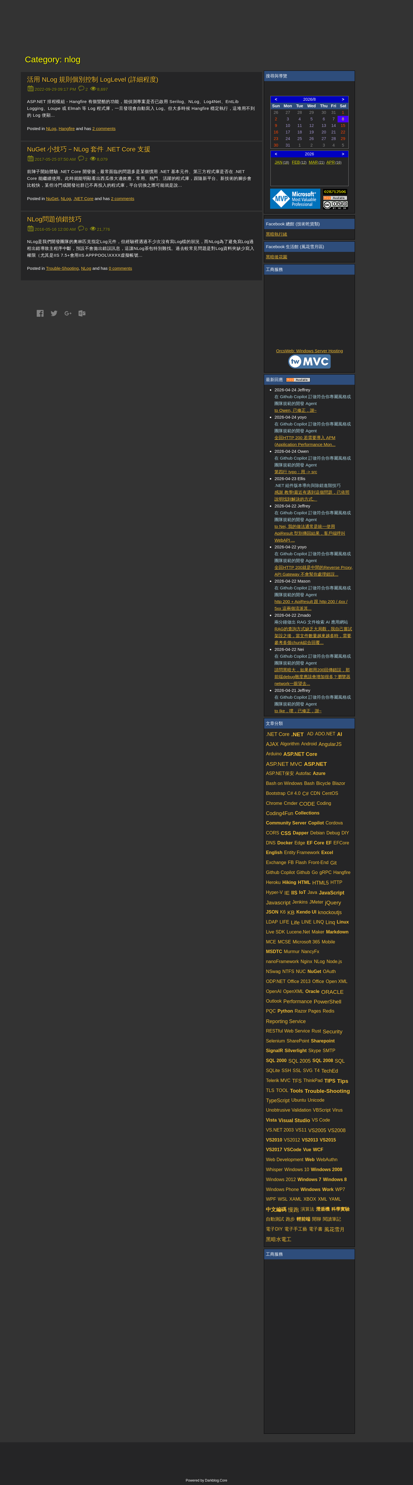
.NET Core (83, 198)
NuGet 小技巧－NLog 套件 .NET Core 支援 (89, 149)
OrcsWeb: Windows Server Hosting (309, 350)
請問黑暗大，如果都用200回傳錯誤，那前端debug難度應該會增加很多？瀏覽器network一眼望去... (312, 676)
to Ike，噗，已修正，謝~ (297, 710)
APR (334, 162)
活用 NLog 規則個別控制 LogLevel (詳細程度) (92, 79)
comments (104, 128)
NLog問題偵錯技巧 (54, 219)
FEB (299, 162)
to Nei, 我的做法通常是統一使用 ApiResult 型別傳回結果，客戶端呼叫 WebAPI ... (309, 533)
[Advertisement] (309, 311)
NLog (51, 128)
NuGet (52, 198)
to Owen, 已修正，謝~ (295, 410)
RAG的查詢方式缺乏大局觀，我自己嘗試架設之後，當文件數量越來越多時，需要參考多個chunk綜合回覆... (313, 635)
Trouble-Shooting (62, 268)
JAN (282, 162)
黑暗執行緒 (276, 234)
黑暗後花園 (276, 256)
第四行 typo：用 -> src (295, 471)
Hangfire (67, 128)
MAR (316, 162)
